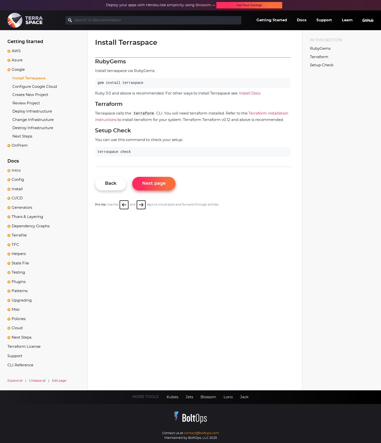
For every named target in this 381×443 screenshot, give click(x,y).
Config (18, 180)
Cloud (17, 328)
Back (110, 183)
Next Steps (22, 136)
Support (324, 20)
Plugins (18, 282)
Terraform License (24, 347)
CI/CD (17, 198)
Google (18, 69)
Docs (301, 20)
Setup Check (321, 65)
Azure (17, 60)
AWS (16, 51)
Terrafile (19, 235)
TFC (15, 245)
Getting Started (271, 20)
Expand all (15, 380)
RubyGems (320, 48)
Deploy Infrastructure (32, 111)
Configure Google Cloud (34, 87)
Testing (18, 272)
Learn (347, 20)
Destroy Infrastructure (32, 128)
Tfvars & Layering (27, 217)
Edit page (59, 380)
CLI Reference (20, 365)
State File (20, 263)
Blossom (203, 5)
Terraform (319, 57)
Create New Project (30, 95)
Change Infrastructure (33, 120)
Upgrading (22, 300)
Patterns (19, 291)
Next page (154, 183)
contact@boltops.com (201, 433)
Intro (16, 170)
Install (17, 189)
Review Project (26, 103)
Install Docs (249, 93)
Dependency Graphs (31, 226)
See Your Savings (249, 5)
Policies (18, 319)
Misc (16, 309)
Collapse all (37, 380)
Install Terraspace (28, 78)
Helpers (19, 254)
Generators (22, 208)
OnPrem (20, 145)
